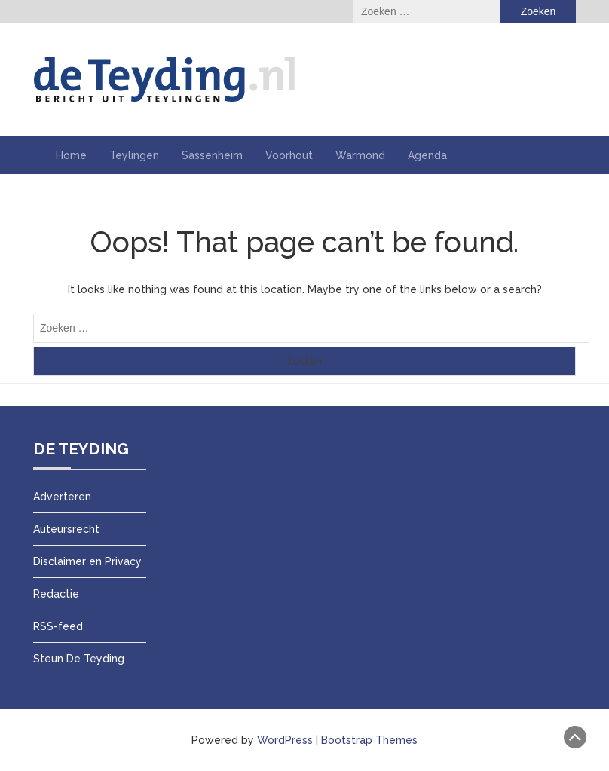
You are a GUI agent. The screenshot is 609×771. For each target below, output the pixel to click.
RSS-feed (58, 626)
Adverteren (62, 497)
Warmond (360, 155)
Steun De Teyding (78, 659)
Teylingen (134, 155)
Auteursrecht (66, 529)
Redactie (56, 594)
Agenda (427, 155)
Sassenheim (212, 155)
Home (71, 155)
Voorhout (289, 155)
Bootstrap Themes (369, 740)
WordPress (285, 740)
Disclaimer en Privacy (87, 561)
